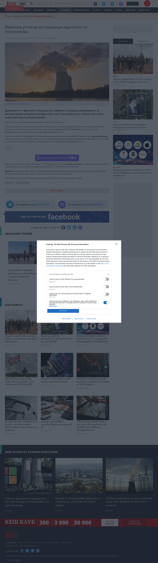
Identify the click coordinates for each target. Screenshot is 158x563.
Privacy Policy (91, 319)
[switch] (106, 279)
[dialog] (79, 281)
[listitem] (79, 274)
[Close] (117, 244)
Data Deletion (66, 319)
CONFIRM (63, 311)
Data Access (79, 319)
